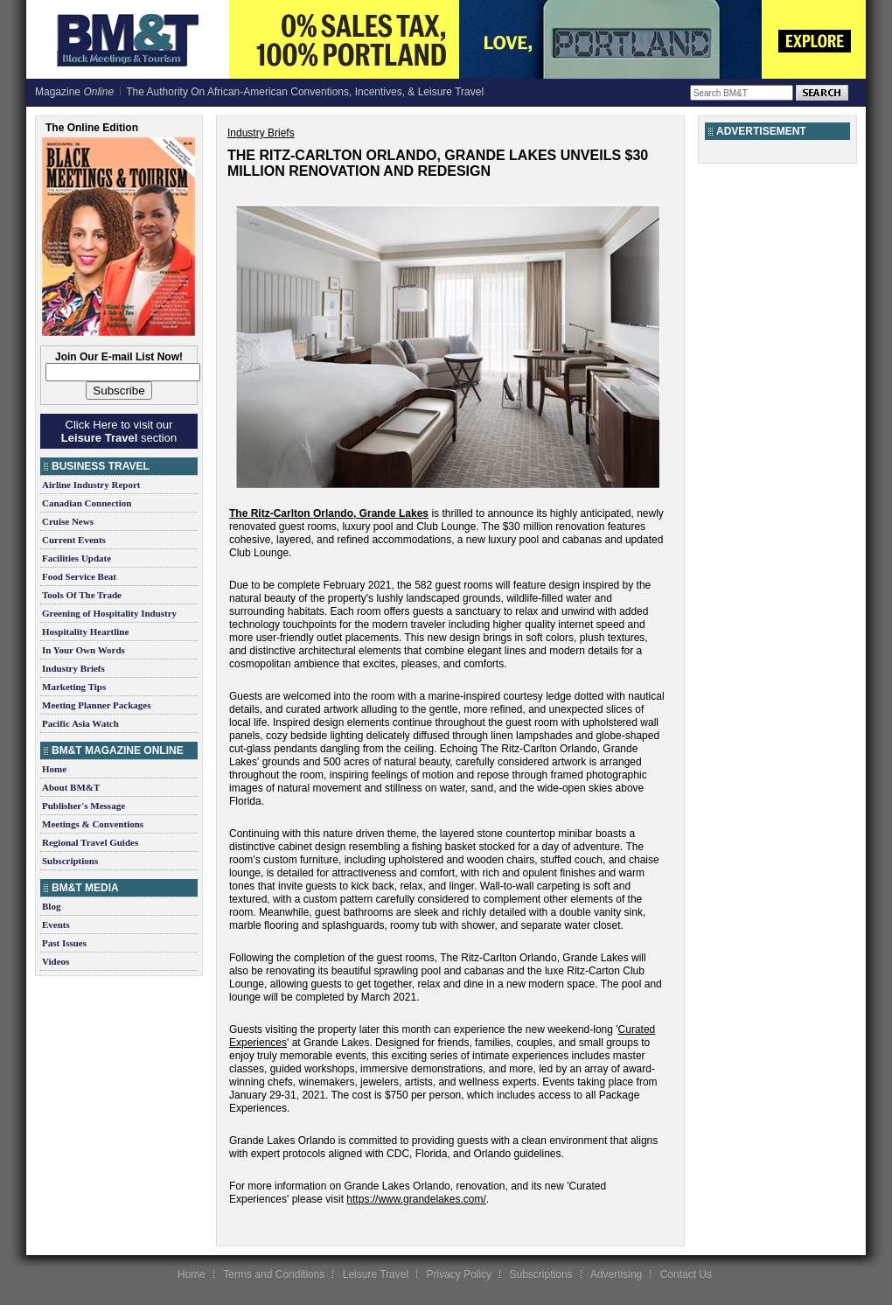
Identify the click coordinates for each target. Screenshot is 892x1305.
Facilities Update (76, 558)
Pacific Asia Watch (80, 723)
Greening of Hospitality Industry (109, 613)
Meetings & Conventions (92, 824)
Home (54, 769)
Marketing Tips (74, 686)
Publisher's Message (83, 805)
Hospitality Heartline (85, 631)
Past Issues (64, 943)
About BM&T (71, 787)
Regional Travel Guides (90, 842)
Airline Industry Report (91, 484)
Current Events (74, 539)
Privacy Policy (458, 1274)
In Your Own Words (83, 650)
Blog (51, 906)
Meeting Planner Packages (96, 705)
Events (56, 924)
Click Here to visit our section (119, 431)
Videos (55, 961)
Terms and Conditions (273, 1274)
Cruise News (68, 521)
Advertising (616, 1274)
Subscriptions (70, 860)
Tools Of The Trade (82, 595)
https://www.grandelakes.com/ (415, 1199)
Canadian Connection (86, 503)
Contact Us (686, 1274)
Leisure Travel (375, 1274)
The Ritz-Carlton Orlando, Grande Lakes (329, 513)
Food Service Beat (79, 576)
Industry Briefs (73, 668)
